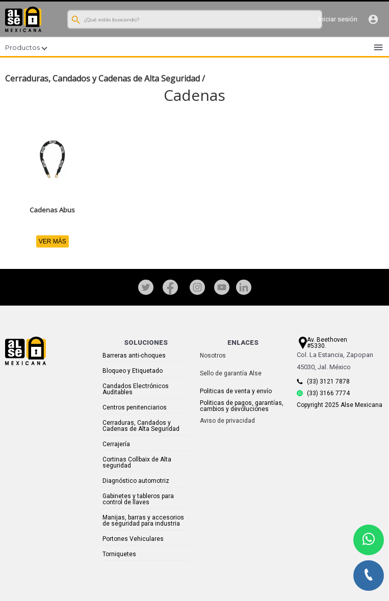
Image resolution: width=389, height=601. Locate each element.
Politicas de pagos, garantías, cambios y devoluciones (241, 406)
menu (378, 47)
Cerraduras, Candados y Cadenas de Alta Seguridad (102, 78)
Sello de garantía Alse (231, 373)
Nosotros (213, 355)
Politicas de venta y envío (236, 391)
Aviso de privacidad (227, 420)
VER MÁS (52, 241)
